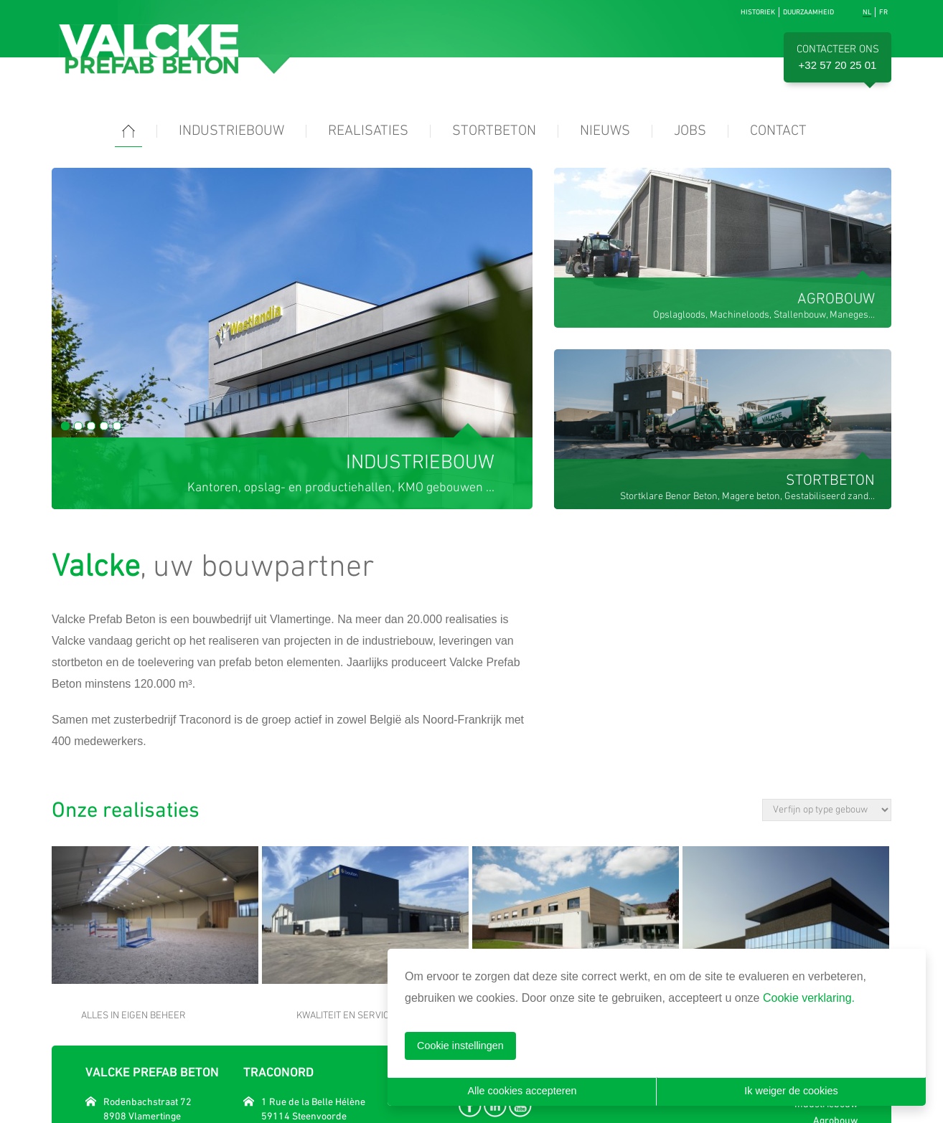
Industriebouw (231, 131)
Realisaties (368, 131)
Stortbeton (494, 131)
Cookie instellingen (460, 1045)
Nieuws (605, 131)
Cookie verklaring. (809, 998)
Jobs (690, 131)
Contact (778, 131)
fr (883, 12)
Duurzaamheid (808, 12)
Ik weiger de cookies (791, 1090)
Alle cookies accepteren (522, 1090)
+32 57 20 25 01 (838, 65)
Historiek (758, 12)
